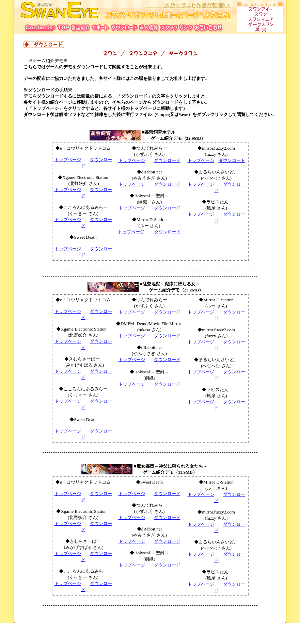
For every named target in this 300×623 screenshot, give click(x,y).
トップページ (67, 159)
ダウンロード (167, 160)
